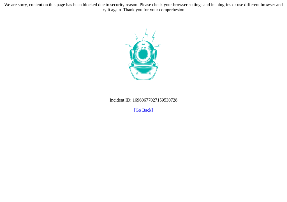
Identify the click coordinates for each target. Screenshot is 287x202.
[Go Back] (143, 110)
